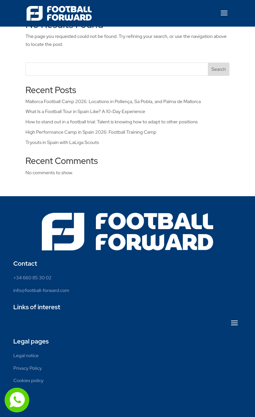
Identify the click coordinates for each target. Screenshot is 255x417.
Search (219, 69)
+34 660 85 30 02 (32, 278)
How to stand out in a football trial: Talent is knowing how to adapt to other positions (112, 122)
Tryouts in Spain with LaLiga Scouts (62, 142)
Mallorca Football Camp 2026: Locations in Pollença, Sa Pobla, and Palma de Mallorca (113, 101)
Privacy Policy (27, 368)
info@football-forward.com (41, 290)
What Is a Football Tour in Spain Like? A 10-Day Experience (85, 111)
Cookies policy (28, 380)
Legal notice (26, 355)
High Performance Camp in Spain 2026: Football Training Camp (91, 132)
